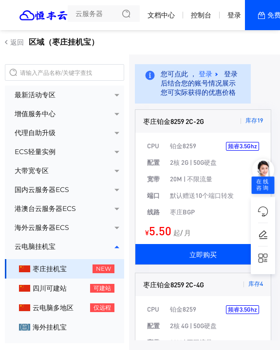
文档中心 (161, 15)
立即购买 (203, 254)
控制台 (201, 15)
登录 (234, 15)
